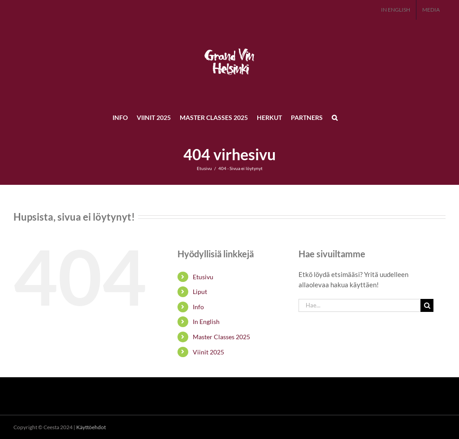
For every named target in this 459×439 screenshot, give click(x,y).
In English (206, 321)
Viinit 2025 (208, 352)
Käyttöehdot (91, 427)
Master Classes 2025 (221, 337)
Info (198, 307)
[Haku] (426, 305)
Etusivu (203, 277)
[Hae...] (359, 305)
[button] (335, 117)
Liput (200, 291)
